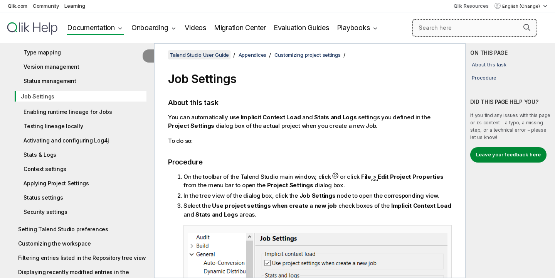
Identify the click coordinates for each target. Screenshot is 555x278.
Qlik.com (17, 6)
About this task (489, 64)
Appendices (253, 55)
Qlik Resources (471, 6)
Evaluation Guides (301, 28)
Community (46, 6)
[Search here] (474, 28)
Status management (50, 81)
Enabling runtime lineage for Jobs (68, 111)
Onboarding (149, 28)
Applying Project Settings (56, 183)
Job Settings (37, 96)
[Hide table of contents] (148, 56)
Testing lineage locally (53, 126)
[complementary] (510, 160)
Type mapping (42, 52)
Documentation (91, 28)
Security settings (45, 211)
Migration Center (240, 28)
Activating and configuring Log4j (66, 140)
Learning (74, 6)
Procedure (484, 78)
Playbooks (353, 28)
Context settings (45, 169)
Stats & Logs (40, 154)
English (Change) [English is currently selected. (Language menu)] (521, 6)
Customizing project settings (307, 55)
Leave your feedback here (508, 154)
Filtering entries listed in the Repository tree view (82, 257)
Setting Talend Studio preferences (63, 229)
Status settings (43, 197)
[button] (527, 27)
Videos (195, 28)
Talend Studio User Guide (199, 55)
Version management (51, 66)
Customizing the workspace (54, 243)
